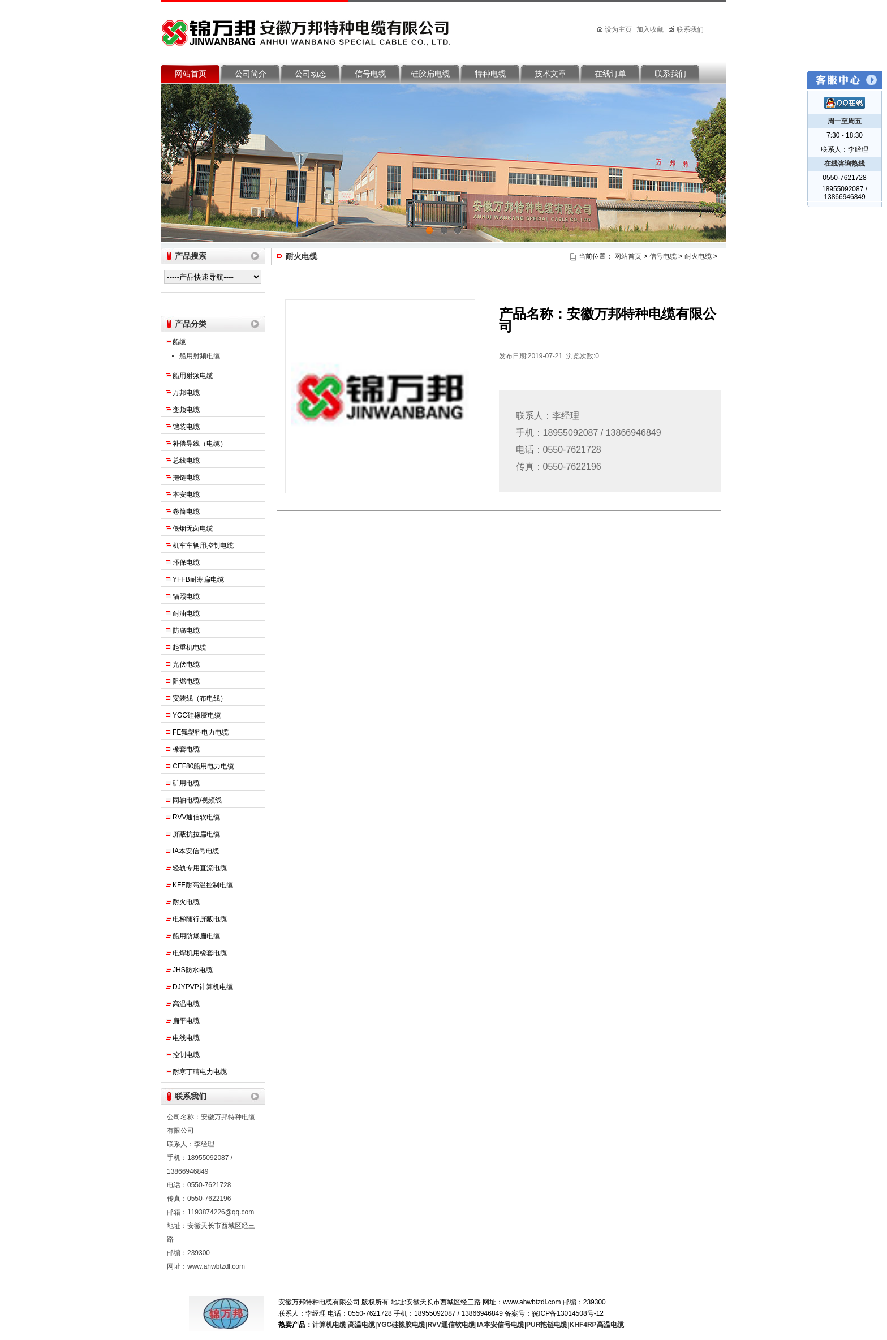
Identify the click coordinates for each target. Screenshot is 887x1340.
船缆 (179, 342)
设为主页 (615, 29)
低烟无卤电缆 (193, 528)
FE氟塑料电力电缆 (201, 732)
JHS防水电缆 (193, 970)
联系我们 (686, 29)
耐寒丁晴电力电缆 (200, 1072)
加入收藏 (650, 29)
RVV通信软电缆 (196, 817)
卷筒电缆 (186, 512)
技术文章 (550, 74)
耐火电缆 (186, 902)
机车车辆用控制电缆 (203, 545)
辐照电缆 (186, 596)
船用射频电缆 (199, 356)
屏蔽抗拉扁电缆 (196, 834)
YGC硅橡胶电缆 (197, 715)
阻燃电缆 (186, 681)
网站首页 (190, 74)
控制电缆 (186, 1055)
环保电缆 (186, 562)
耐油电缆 (186, 613)
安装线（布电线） (200, 698)
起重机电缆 (189, 647)
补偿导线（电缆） (200, 444)
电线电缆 (186, 1038)
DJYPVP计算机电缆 (203, 987)
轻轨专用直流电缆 (200, 868)
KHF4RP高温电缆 (597, 1325)
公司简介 (250, 74)
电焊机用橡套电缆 (200, 953)
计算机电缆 (329, 1325)
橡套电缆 (186, 749)
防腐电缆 (186, 630)
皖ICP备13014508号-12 (568, 1313)
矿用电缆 (186, 783)
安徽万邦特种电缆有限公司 (310, 30)
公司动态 (310, 74)
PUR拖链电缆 (546, 1325)
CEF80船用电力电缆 (203, 766)
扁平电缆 (186, 1021)
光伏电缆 (186, 664)
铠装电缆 (186, 427)
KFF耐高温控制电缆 (203, 885)
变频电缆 (186, 410)
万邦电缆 (186, 393)
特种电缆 (490, 74)
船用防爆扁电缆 (196, 936)
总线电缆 (186, 461)
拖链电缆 (186, 478)
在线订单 (610, 74)
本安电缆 (186, 495)
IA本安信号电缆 (196, 851)
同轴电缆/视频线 (197, 800)
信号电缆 (370, 74)
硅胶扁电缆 (430, 74)
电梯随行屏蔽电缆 (200, 919)
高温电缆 (186, 1004)
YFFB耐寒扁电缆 (198, 579)
